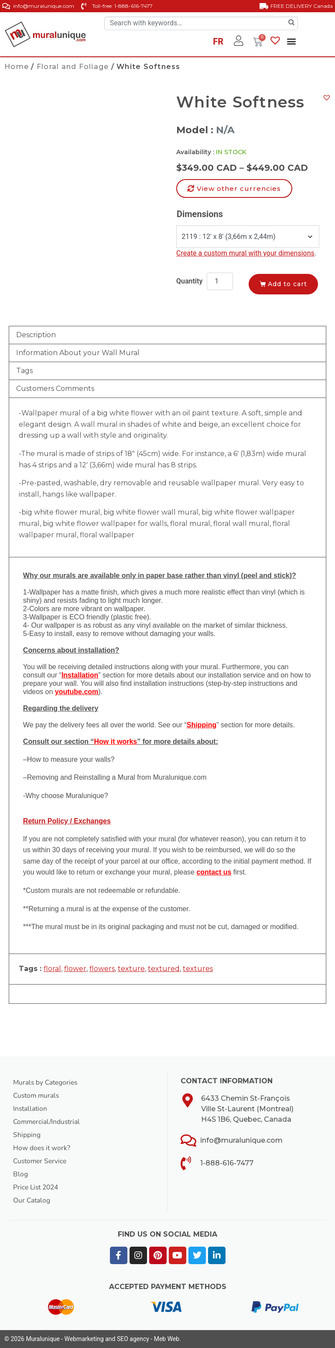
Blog (20, 1174)
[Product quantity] (220, 281)
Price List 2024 (37, 1187)
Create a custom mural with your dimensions (245, 253)
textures (198, 968)
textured (164, 968)
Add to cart (290, 283)
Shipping (27, 1135)
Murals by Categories (46, 1082)
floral (52, 968)
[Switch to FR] (218, 42)
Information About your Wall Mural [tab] (78, 353)
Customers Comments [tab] (55, 388)
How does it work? (42, 1148)
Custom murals (37, 1095)
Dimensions (200, 214)
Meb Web (166, 1338)
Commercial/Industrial (48, 1122)
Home (16, 66)
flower (75, 968)
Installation (30, 1108)
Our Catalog (32, 1200)
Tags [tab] (24, 370)
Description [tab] (36, 335)
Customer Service (41, 1161)
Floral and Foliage (73, 66)
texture (131, 968)
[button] (291, 41)
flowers (102, 968)
